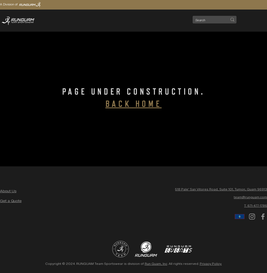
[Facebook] (263, 216)
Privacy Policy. (211, 264)
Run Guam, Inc (156, 264)
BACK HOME (133, 104)
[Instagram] (252, 216)
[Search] (207, 20)
